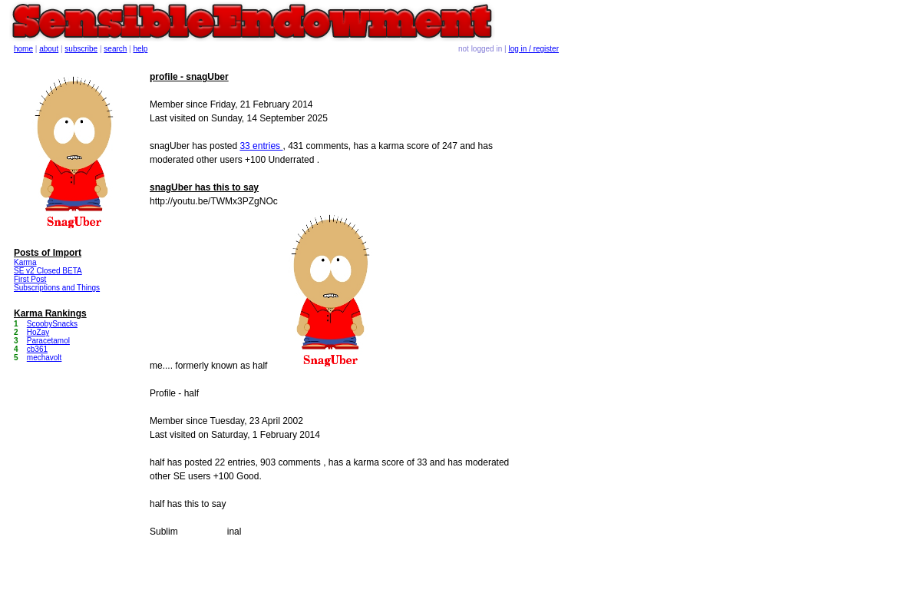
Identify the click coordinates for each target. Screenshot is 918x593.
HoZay (38, 332)
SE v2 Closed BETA (48, 271)
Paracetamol (48, 340)
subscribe (80, 49)
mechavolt (44, 357)
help (141, 49)
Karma (25, 262)
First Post (30, 279)
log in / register (533, 49)
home (23, 49)
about (48, 49)
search (115, 49)
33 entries (260, 146)
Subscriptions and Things (57, 287)
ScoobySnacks (52, 324)
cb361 (37, 349)
